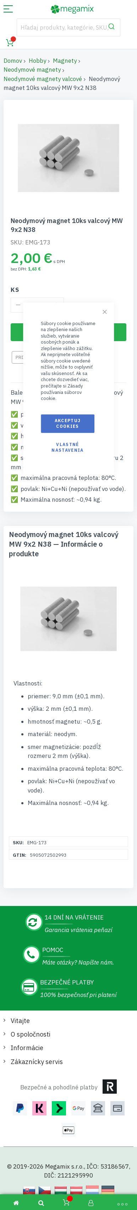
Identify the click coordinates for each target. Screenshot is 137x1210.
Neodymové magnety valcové (43, 79)
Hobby (37, 61)
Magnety (65, 61)
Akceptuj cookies (68, 423)
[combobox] (69, 27)
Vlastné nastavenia (67, 447)
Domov (13, 61)
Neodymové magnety (32, 70)
